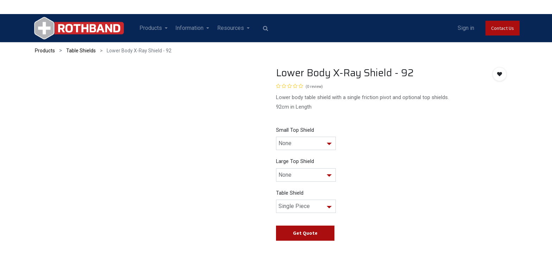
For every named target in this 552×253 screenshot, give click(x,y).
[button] (500, 74)
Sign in (462, 28)
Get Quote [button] (305, 233)
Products (45, 50)
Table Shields (81, 50)
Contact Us (498, 28)
